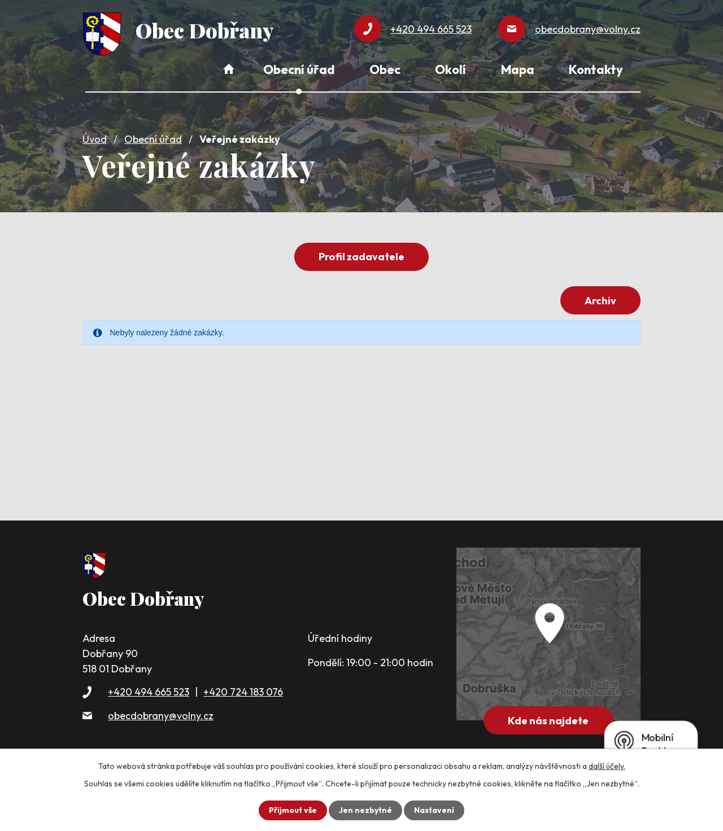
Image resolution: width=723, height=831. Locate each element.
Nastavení (434, 810)
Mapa (517, 69)
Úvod (94, 139)
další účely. (607, 766)
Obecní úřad (153, 139)
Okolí (450, 69)
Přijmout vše (293, 810)
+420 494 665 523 (148, 691)
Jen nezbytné (365, 810)
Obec (384, 69)
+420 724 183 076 (243, 691)
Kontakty (596, 69)
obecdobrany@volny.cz (161, 715)
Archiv (600, 300)
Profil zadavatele (361, 256)
